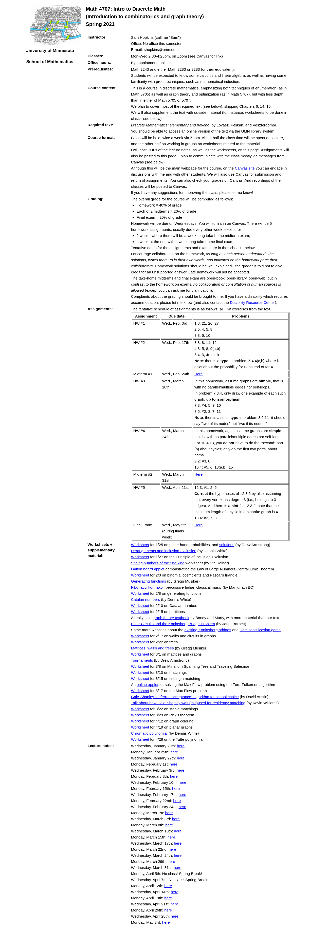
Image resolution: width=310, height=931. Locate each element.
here (181, 746)
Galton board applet (148, 569)
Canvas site (244, 168)
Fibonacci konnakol (147, 587)
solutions (226, 545)
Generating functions (148, 581)
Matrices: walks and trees (152, 648)
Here (198, 374)
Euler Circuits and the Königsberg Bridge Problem (173, 624)
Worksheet (140, 545)
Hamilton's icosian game (260, 630)
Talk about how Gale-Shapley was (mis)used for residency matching (188, 703)
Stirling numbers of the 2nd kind (158, 563)
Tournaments (142, 660)
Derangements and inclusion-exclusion (163, 551)
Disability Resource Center (252, 302)
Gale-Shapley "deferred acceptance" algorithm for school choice (185, 697)
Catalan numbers (145, 599)
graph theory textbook (171, 618)
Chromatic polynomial (149, 733)
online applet (147, 684)
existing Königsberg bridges (208, 630)
